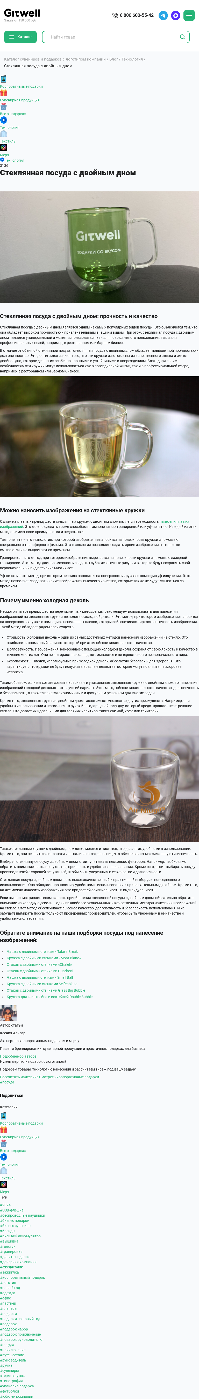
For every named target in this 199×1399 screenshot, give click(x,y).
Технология (9, 127)
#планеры (8, 1308)
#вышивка (9, 1241)
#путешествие (12, 1355)
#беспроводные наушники (22, 1215)
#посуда (7, 1082)
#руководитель (13, 1360)
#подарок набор (14, 1329)
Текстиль (8, 141)
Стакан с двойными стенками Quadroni (40, 971)
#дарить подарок (15, 1257)
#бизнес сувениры (15, 1226)
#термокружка (12, 1376)
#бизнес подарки (14, 1220)
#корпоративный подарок (22, 1277)
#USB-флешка (12, 1210)
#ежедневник (11, 1267)
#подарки (8, 1314)
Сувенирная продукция (20, 100)
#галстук (8, 1246)
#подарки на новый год (20, 1319)
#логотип (8, 1283)
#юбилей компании (16, 1396)
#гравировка (11, 1252)
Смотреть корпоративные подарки (69, 1077)
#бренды (7, 1231)
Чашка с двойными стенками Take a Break (42, 951)
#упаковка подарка (17, 1386)
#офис (5, 1298)
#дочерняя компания (18, 1262)
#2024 (5, 1205)
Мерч (4, 155)
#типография (11, 1381)
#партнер (8, 1303)
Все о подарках (13, 114)
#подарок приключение (20, 1334)
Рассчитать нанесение (19, 1077)
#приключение (12, 1350)
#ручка (6, 1365)
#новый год (10, 1288)
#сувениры (9, 1370)
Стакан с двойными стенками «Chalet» (39, 964)
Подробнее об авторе (18, 1056)
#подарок (8, 1324)
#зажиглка (9, 1272)
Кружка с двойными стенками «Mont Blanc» (44, 958)
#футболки (9, 1391)
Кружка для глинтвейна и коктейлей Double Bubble (50, 997)
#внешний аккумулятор (20, 1236)
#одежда (7, 1293)
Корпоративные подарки (21, 86)
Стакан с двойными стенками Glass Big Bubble (46, 990)
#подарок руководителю (21, 1339)
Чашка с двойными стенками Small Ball (40, 977)
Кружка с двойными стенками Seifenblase (42, 984)
